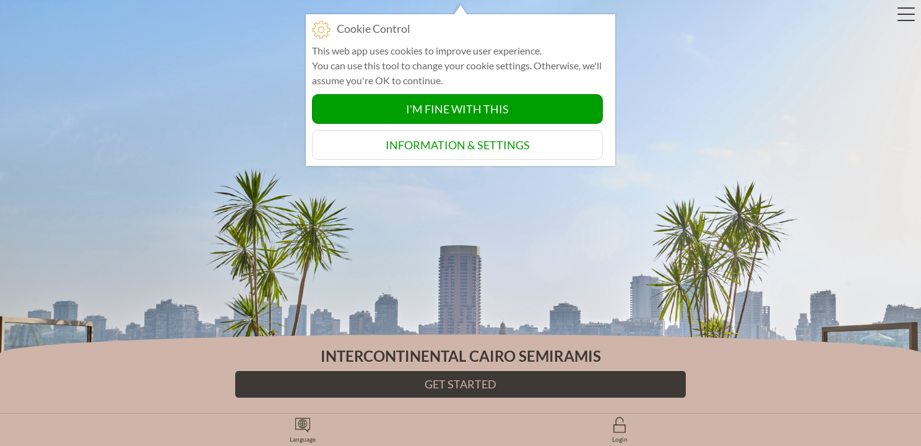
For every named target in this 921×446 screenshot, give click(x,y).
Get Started (460, 384)
